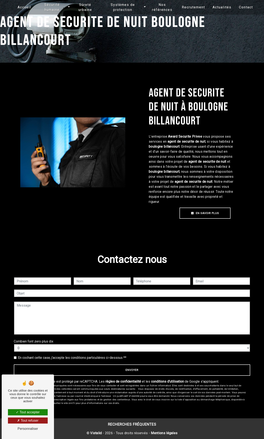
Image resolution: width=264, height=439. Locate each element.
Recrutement (190, 7)
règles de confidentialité (123, 381)
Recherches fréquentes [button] (132, 424)
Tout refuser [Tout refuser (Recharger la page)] (27, 420)
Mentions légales (163, 433)
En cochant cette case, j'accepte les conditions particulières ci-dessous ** (72, 358)
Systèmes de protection (122, 7)
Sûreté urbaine (86, 7)
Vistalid (96, 433)
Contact (243, 7)
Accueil (27, 7)
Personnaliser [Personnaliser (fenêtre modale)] (28, 428)
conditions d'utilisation (167, 381)
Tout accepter (28, 412)
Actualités (218, 7)
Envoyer (132, 370)
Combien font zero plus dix (33, 341)
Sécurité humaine (54, 7)
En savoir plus (205, 213)
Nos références (160, 7)
